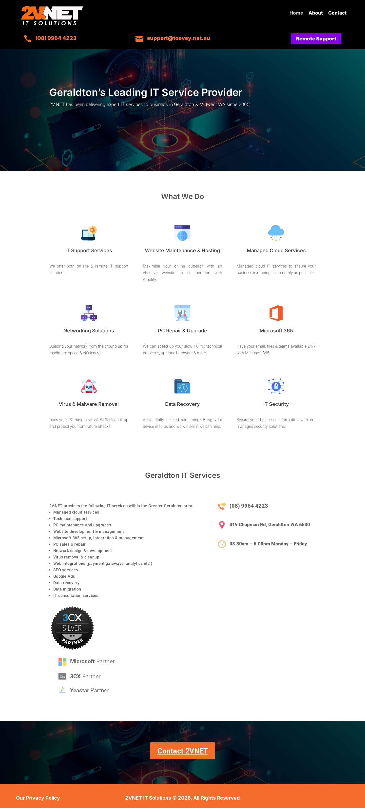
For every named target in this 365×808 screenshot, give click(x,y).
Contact (337, 13)
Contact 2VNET (182, 750)
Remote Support (316, 39)
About (315, 13)
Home (296, 13)
